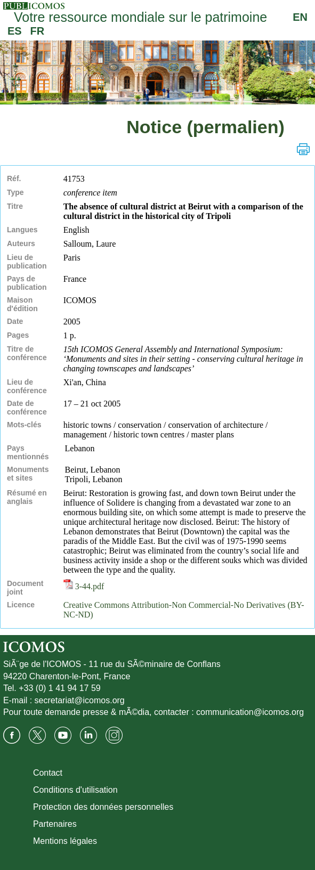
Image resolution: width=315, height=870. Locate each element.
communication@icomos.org (250, 712)
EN (300, 17)
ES (14, 31)
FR (37, 31)
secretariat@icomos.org (80, 700)
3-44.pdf (83, 586)
